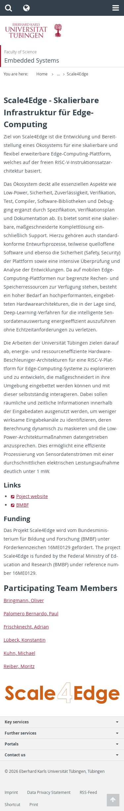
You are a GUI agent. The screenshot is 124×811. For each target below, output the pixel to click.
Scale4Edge (77, 74)
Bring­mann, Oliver (24, 600)
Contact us (58, 755)
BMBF (22, 505)
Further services (58, 733)
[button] (8, 8)
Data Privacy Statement (48, 792)
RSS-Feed (88, 792)
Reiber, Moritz (19, 666)
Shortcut (12, 804)
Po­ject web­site (32, 496)
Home (42, 74)
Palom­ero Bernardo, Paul (31, 613)
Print (33, 804)
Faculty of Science (20, 52)
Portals (58, 744)
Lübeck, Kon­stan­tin (25, 640)
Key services (58, 722)
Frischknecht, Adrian (26, 627)
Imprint (11, 792)
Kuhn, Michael (19, 653)
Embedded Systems (31, 60)
